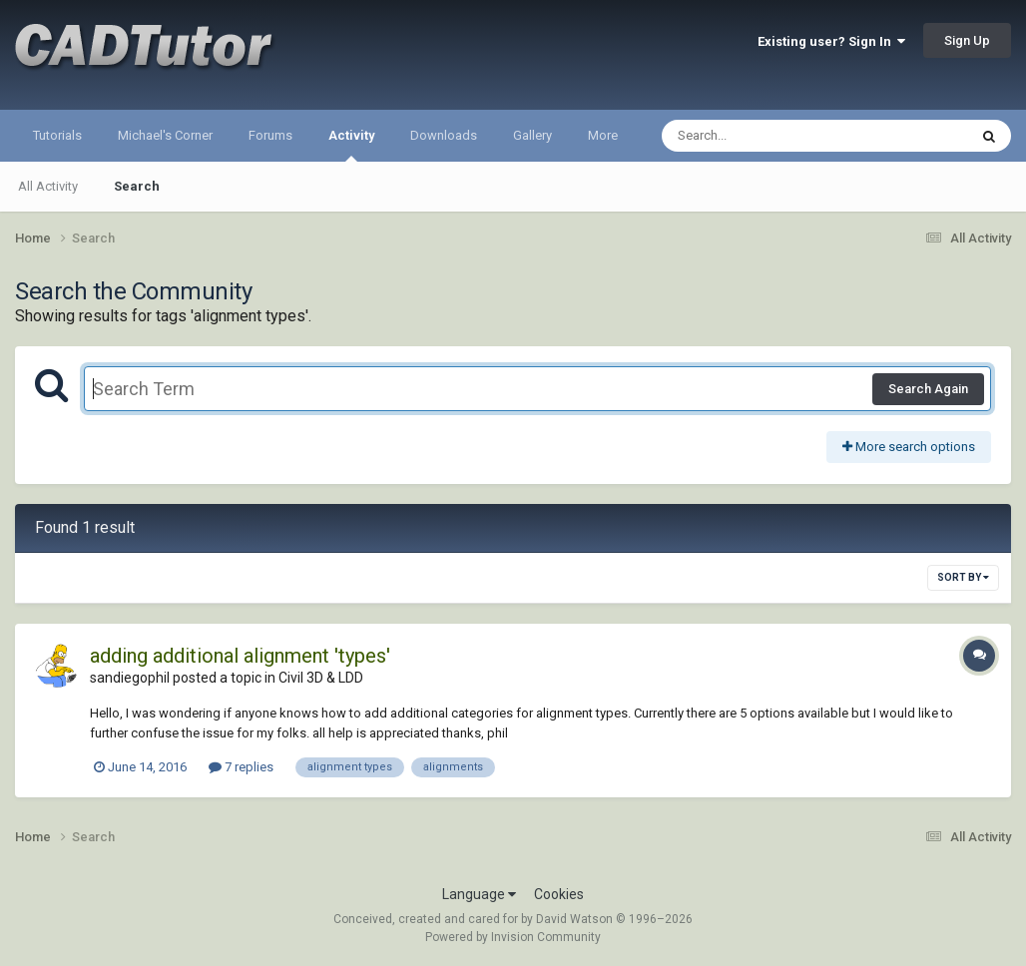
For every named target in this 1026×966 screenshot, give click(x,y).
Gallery (532, 135)
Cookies (559, 894)
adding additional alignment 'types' (240, 656)
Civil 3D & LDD (320, 678)
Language (479, 894)
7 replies (241, 766)
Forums (270, 135)
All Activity (48, 186)
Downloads (443, 135)
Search (137, 186)
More (603, 135)
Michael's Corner (165, 135)
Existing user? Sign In (831, 41)
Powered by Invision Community (513, 937)
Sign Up (967, 40)
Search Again (928, 388)
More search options (908, 446)
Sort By (963, 577)
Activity (351, 145)
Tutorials (57, 135)
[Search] (763, 136)
